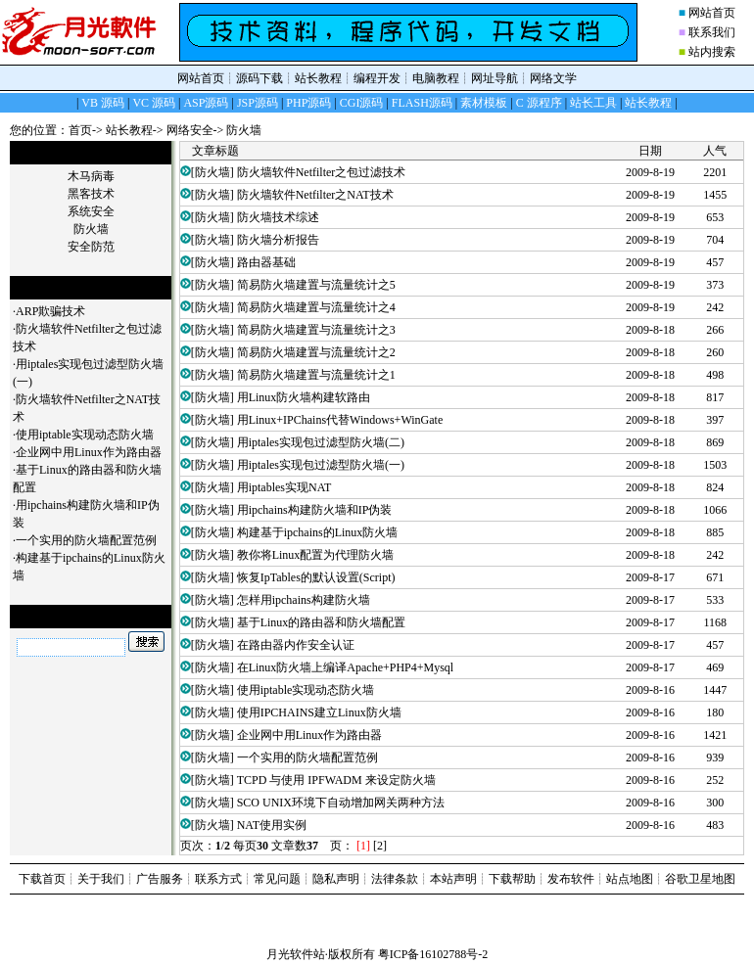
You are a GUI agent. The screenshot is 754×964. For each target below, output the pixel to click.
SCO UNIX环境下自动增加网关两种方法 (341, 802)
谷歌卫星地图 (700, 879)
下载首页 (42, 879)
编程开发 (377, 78)
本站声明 (453, 879)
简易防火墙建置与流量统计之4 (316, 307)
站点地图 (629, 879)
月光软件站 (295, 954)
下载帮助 (512, 879)
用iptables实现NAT (284, 487)
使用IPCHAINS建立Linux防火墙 (319, 712)
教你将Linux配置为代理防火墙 (316, 555)
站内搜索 (711, 52)
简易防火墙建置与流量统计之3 (316, 330)
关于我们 (100, 879)
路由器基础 (266, 262)
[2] (380, 845)
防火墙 (243, 130)
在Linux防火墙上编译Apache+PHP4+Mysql (345, 667)
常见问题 (277, 879)
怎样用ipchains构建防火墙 (303, 600)
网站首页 (711, 13)
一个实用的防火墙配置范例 (86, 540)
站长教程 (318, 78)
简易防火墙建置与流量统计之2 (316, 352)
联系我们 (711, 32)
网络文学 (553, 78)
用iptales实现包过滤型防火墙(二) (320, 442)
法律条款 (394, 879)
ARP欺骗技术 (50, 311)
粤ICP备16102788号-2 (433, 954)
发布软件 (570, 879)
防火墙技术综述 (278, 217)
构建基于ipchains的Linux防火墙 (318, 532)
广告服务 (159, 879)
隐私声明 (335, 879)
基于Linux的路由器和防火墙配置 (321, 622)
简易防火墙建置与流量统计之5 (316, 285)
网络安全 (189, 130)
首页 (80, 130)
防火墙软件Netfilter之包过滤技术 (321, 172)
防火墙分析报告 (278, 240)
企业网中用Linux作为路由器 (89, 452)
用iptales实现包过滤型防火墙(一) (320, 465)
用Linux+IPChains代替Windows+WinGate (340, 420)
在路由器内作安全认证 (295, 645)
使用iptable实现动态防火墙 (85, 434)
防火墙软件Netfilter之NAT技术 (315, 195)
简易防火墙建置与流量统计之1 (316, 375)
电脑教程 (435, 78)
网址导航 (494, 78)
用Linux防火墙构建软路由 (304, 397)
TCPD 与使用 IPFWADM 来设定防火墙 (336, 780)
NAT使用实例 (271, 825)
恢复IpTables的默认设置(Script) (316, 577)
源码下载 (259, 78)
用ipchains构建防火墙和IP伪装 (315, 510)
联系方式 (218, 879)
